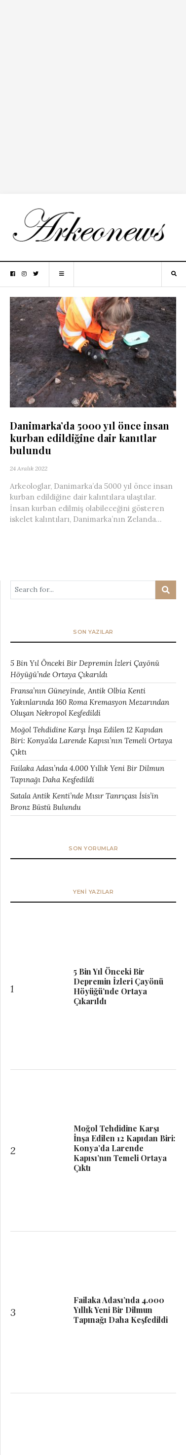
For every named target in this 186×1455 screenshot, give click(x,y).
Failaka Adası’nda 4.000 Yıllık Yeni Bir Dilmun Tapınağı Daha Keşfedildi (87, 774)
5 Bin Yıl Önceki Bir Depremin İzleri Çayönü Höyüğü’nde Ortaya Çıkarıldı (84, 668)
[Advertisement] (93, 93)
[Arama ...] (82, 590)
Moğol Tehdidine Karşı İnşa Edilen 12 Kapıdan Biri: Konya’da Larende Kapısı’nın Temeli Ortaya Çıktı (91, 741)
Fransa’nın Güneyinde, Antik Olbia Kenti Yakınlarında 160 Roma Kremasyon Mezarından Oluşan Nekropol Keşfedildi (89, 702)
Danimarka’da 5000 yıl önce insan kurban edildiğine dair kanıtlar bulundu (89, 438)
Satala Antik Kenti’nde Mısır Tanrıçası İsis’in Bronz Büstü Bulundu (84, 801)
